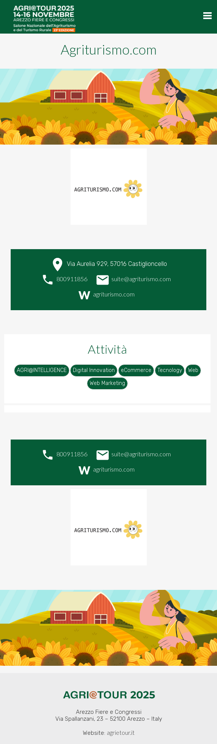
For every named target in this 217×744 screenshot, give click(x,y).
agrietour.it (121, 732)
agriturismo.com (106, 294)
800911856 (63, 278)
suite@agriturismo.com (133, 278)
